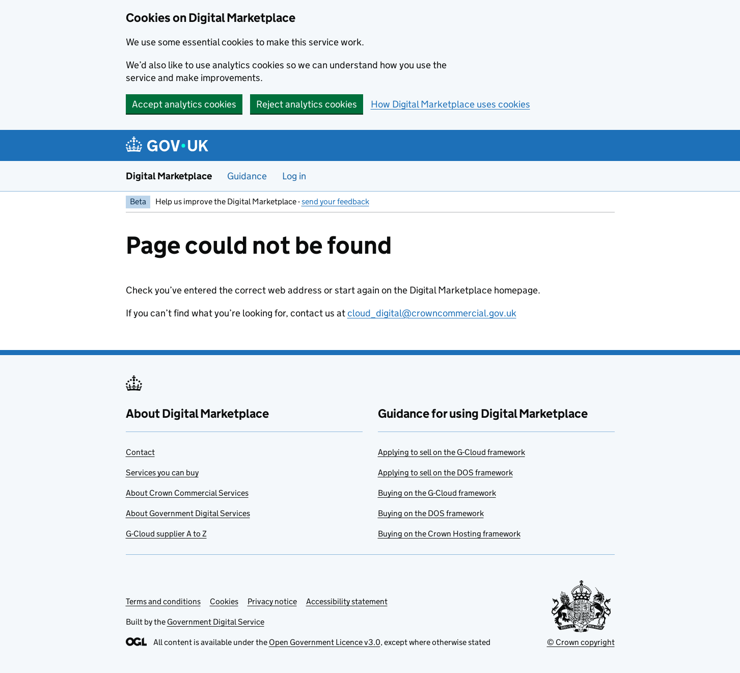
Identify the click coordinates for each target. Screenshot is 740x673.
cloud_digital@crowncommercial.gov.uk (431, 313)
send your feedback (335, 201)
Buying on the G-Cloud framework (437, 493)
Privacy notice (272, 601)
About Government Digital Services (188, 513)
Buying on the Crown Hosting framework (449, 534)
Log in (294, 176)
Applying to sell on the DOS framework (445, 472)
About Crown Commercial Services (187, 493)
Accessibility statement (347, 601)
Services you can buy (162, 472)
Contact (140, 452)
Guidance (247, 176)
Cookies (224, 601)
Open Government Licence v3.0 (324, 642)
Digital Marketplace (169, 176)
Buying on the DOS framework (431, 513)
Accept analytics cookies (184, 104)
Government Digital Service (215, 622)
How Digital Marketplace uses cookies (450, 104)
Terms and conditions (163, 601)
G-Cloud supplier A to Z (166, 534)
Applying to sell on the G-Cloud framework (451, 452)
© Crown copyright (581, 642)
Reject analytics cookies (306, 104)
